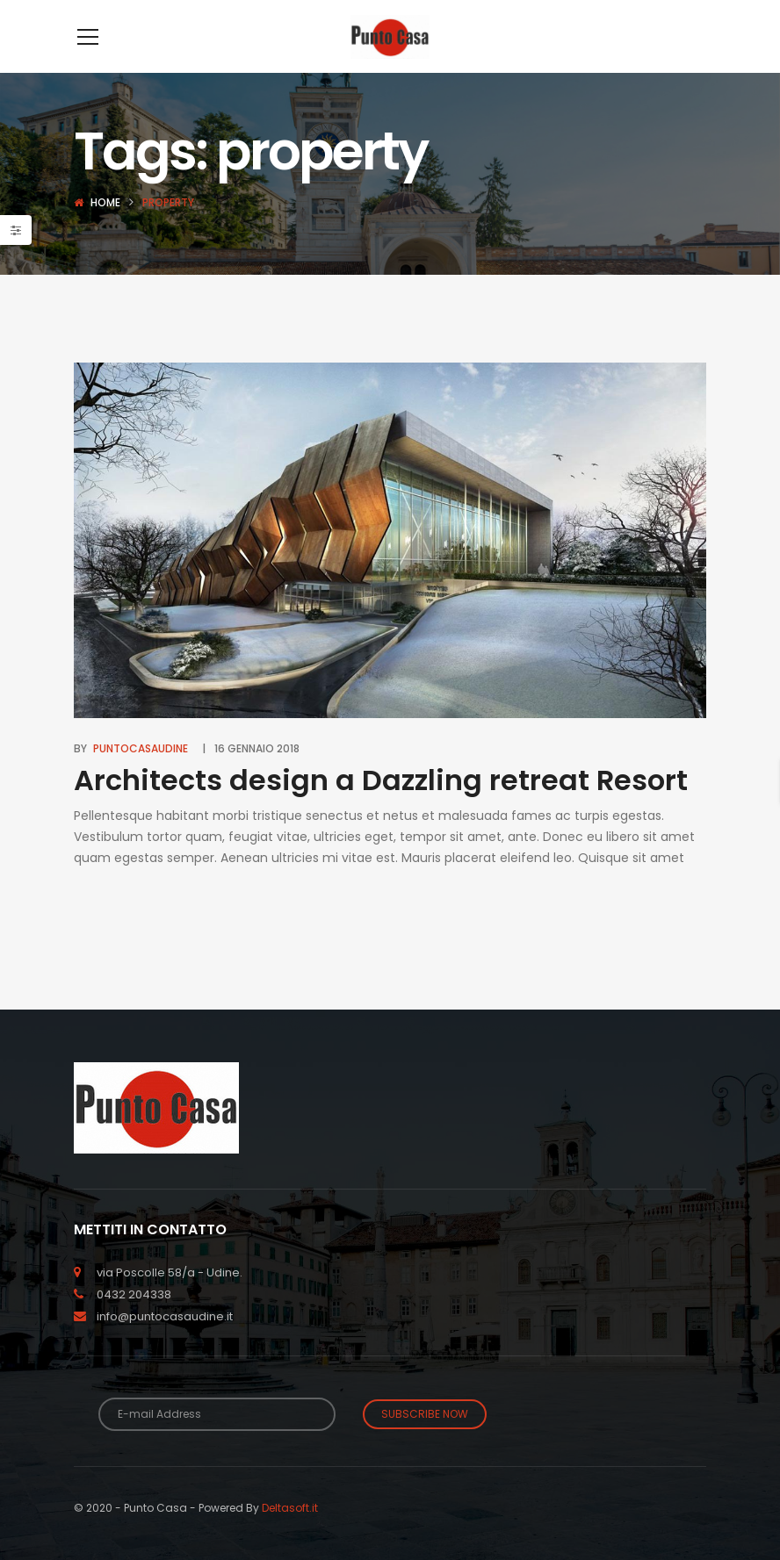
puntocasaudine (140, 774)
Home (105, 228)
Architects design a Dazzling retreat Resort (381, 806)
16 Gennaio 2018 (257, 774)
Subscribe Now (424, 1440)
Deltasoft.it (290, 1534)
